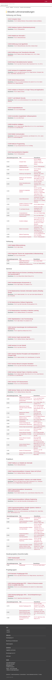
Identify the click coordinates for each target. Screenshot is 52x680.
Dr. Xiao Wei (10, 127)
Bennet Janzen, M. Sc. (15, 512)
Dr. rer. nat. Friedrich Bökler (19, 109)
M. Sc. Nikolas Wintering (18, 83)
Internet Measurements (24, 198)
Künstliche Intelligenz (23, 221)
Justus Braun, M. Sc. (21, 73)
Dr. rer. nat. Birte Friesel (39, 215)
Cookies (40, 674)
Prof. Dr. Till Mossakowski (19, 29)
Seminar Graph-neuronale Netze (25, 426)
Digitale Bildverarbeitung (24, 260)
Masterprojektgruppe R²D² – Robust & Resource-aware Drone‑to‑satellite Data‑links (25, 612)
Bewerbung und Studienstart (12, 640)
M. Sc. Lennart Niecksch (38, 126)
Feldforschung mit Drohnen (25, 399)
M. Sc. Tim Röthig (29, 145)
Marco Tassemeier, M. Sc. (32, 63)
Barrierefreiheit (23, 674)
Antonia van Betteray (37, 20)
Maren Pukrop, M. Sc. (29, 276)
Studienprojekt (22, 565)
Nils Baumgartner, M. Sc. (32, 304)
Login (46, 1)
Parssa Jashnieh (29, 20)
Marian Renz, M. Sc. (29, 126)
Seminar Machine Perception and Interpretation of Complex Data (25, 434)
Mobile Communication (24, 228)
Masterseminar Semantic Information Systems (25, 408)
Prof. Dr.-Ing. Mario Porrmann (20, 63)
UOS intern (8, 656)
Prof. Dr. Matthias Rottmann (19, 20)
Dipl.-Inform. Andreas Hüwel (31, 45)
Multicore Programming (24, 234)
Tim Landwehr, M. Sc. (27, 284)
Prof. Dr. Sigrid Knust (18, 330)
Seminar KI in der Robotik (24, 430)
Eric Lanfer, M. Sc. (32, 586)
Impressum (8, 674)
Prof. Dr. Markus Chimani (19, 54)
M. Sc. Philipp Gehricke (31, 72)
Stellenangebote (9, 643)
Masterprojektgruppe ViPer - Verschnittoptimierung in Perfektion (25, 618)
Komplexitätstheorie (23, 213)
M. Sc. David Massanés (18, 127)
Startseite (7, 7)
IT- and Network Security (24, 209)
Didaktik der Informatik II (24, 169)
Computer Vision (22, 161)
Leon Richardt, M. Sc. (33, 511)
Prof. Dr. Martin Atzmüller (19, 126)
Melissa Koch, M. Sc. (27, 330)
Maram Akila (36, 454)
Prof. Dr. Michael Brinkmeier (19, 37)
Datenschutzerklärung (15, 674)
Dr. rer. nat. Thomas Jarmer (19, 255)
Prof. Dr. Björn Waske (18, 247)
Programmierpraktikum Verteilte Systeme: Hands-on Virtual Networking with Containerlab (25, 546)
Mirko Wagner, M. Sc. (29, 54)
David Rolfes (13, 73)
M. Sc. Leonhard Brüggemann (16, 137)
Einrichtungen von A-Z (10, 653)
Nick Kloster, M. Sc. (27, 598)
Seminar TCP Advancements (25, 450)
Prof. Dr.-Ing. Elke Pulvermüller (20, 304)
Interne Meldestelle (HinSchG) (32, 674)
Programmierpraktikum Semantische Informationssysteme (24, 535)
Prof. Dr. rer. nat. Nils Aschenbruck (21, 383)
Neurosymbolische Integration (25, 236)
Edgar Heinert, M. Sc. (30, 339)
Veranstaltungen (16, 7)
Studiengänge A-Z (9, 637)
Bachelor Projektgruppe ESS (25, 606)
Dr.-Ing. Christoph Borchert (19, 145)
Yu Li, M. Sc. (40, 63)
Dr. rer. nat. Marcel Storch (19, 276)
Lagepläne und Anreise (11, 650)
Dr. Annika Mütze (29, 312)
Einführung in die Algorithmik (25, 173)
